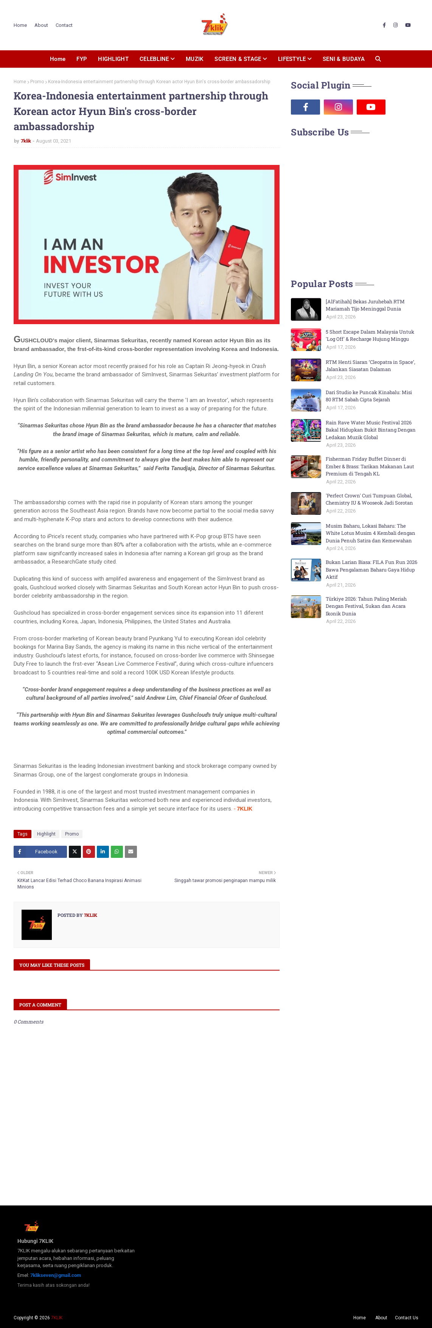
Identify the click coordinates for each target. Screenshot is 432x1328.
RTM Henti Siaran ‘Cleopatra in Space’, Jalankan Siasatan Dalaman (370, 366)
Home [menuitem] (57, 59)
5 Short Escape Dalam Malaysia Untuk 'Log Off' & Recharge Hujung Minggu (370, 335)
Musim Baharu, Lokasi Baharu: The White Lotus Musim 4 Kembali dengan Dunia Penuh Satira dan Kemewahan (370, 533)
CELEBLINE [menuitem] (154, 59)
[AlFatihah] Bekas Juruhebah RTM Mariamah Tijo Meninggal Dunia (365, 305)
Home (20, 25)
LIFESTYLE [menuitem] (292, 59)
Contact (64, 25)
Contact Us (406, 1317)
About (41, 25)
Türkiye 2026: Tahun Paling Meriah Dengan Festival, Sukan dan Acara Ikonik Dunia (366, 606)
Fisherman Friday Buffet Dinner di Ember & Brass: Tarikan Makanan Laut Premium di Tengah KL (370, 466)
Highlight (46, 834)
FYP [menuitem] (81, 59)
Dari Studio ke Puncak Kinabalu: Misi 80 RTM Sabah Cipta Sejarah (369, 396)
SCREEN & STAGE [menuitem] (237, 59)
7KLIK (56, 1317)
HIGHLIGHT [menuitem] (113, 59)
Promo (37, 81)
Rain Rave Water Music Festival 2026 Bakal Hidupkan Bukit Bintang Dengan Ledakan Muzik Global (371, 430)
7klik (26, 141)
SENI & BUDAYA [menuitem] (344, 59)
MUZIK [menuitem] (195, 59)
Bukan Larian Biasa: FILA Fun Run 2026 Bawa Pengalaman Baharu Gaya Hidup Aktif (371, 569)
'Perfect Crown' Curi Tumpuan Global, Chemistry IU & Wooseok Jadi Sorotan (369, 499)
